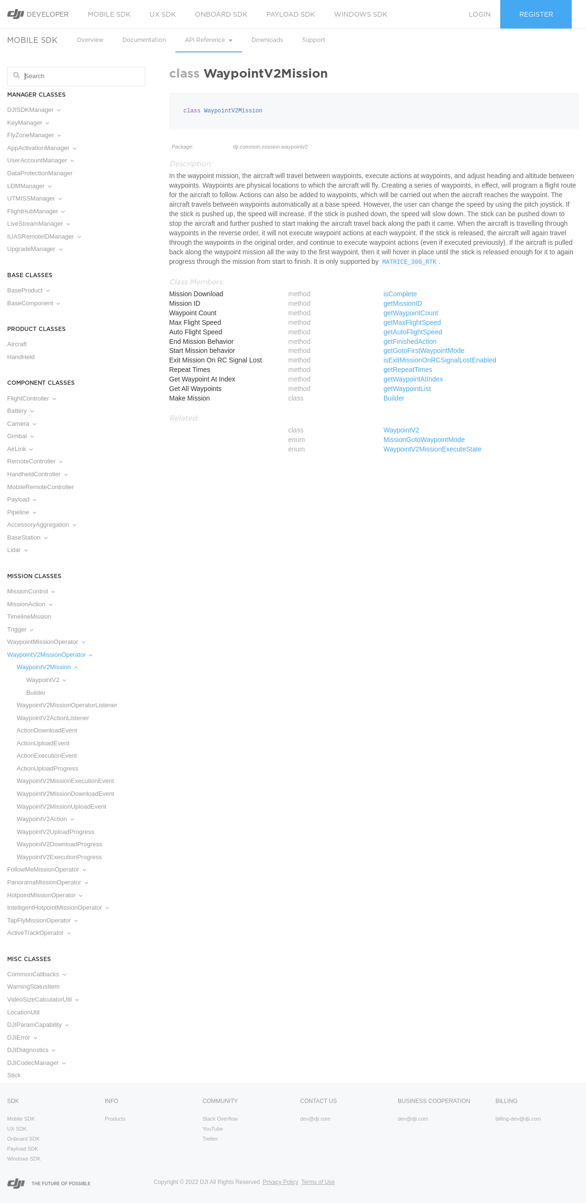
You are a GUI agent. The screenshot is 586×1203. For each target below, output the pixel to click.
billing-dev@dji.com (518, 1119)
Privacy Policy (280, 1182)
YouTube (212, 1129)
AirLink (20, 448)
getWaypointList (407, 388)
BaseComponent (33, 303)
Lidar (17, 549)
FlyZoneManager (34, 135)
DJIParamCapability (38, 1024)
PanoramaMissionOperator (47, 882)
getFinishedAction (410, 341)
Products (115, 1119)
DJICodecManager (36, 1062)
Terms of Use (318, 1182)
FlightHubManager (36, 211)
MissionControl (31, 591)
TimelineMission (29, 616)
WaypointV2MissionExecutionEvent (65, 780)
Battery (20, 410)
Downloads (267, 39)
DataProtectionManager (39, 173)
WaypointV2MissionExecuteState (433, 449)
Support (313, 39)
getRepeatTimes (408, 369)
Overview (90, 39)
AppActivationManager (41, 147)
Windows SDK (360, 14)
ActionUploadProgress (47, 768)
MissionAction (29, 604)
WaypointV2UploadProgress (55, 831)
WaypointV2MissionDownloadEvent (65, 793)
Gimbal (20, 436)
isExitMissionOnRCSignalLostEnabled (440, 360)
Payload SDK (290, 14)
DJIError (22, 1037)
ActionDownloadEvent (47, 730)
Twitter (210, 1139)
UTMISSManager (34, 198)
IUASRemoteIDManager (44, 236)
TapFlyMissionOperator (42, 920)
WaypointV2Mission (47, 667)
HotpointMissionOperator (44, 895)
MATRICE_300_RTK (409, 262)
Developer (38, 14)
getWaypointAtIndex (413, 379)
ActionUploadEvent (43, 743)
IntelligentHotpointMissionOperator (58, 907)
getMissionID (403, 303)
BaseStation (27, 537)
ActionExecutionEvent (47, 755)
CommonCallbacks (36, 974)
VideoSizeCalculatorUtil (43, 999)
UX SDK (163, 14)
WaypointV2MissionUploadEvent (61, 806)
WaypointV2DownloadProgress (59, 844)
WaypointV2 (46, 679)
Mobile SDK (109, 14)
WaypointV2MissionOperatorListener (67, 705)
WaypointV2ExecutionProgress (59, 857)
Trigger (20, 629)
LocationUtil (23, 1012)
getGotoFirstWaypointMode (424, 350)
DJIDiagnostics (31, 1049)
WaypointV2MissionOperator (49, 654)
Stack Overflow (220, 1119)
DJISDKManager (34, 109)
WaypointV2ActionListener (53, 718)
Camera (21, 423)
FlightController (31, 398)
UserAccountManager (40, 160)
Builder (35, 692)
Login (480, 14)
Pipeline (21, 512)
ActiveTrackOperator (39, 932)
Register (536, 14)
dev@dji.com (315, 1119)
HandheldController (37, 474)
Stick (13, 1075)
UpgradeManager (34, 248)
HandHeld (21, 357)
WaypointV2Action (45, 818)
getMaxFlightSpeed (412, 322)
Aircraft (17, 344)
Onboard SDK (221, 14)
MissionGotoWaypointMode (424, 439)
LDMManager (29, 186)
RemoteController (34, 461)
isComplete (400, 294)
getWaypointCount (411, 313)
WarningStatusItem (33, 986)
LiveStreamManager (38, 223)
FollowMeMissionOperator (46, 869)
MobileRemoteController (40, 487)
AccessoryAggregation (41, 524)
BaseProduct (28, 290)
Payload (21, 499)
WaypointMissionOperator (46, 641)
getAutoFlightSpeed (413, 332)
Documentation (144, 39)
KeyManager (28, 122)
